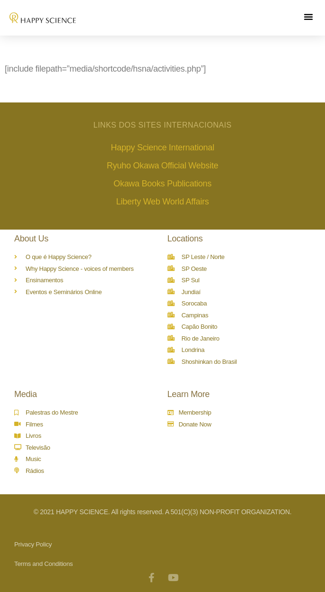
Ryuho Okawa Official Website (162, 165)
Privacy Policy (33, 544)
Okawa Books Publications (162, 183)
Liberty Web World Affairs (162, 201)
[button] (308, 16)
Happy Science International (162, 147)
